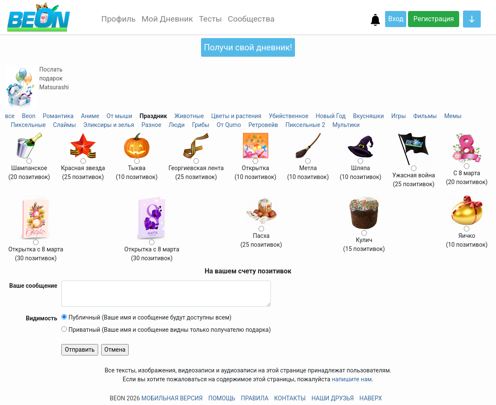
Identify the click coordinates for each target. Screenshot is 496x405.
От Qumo (229, 124)
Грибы (200, 124)
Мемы (453, 116)
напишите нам (352, 379)
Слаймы (64, 124)
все (10, 116)
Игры (398, 116)
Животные (189, 116)
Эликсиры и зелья (108, 124)
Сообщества (251, 19)
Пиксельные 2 (305, 124)
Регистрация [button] (433, 19)
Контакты (290, 398)
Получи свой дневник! (248, 47)
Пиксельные (28, 124)
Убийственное (289, 116)
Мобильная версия (172, 398)
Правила (254, 398)
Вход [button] (395, 19)
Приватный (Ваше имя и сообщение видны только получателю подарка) (166, 329)
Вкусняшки (368, 116)
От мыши (119, 116)
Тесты (210, 19)
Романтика (58, 116)
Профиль (118, 19)
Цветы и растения (236, 116)
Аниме (90, 116)
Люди (177, 124)
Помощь (221, 398)
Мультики (346, 124)
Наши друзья (332, 398)
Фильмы (425, 116)
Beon (29, 116)
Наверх (370, 398)
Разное (151, 124)
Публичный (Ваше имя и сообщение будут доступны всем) (146, 317)
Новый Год (331, 116)
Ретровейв (263, 124)
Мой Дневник (167, 19)
